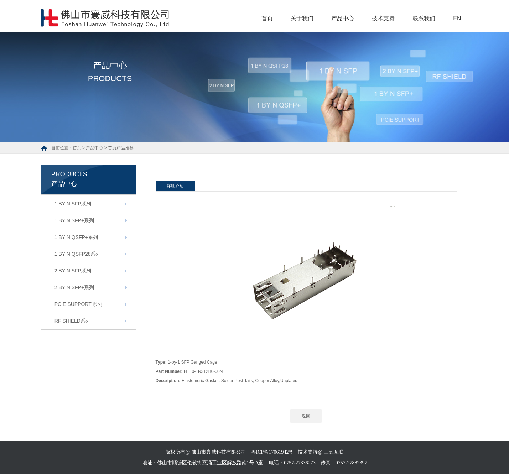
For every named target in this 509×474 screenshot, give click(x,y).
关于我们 (302, 18)
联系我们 (423, 18)
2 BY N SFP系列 (72, 271)
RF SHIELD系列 (72, 321)
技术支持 (383, 18)
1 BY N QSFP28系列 (77, 254)
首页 (267, 18)
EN (457, 18)
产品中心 (342, 18)
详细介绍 (175, 185)
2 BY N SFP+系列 (74, 287)
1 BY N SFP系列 (72, 204)
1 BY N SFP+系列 (74, 220)
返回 (306, 415)
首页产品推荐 (121, 147)
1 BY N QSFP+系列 (76, 237)
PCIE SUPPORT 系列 (78, 304)
